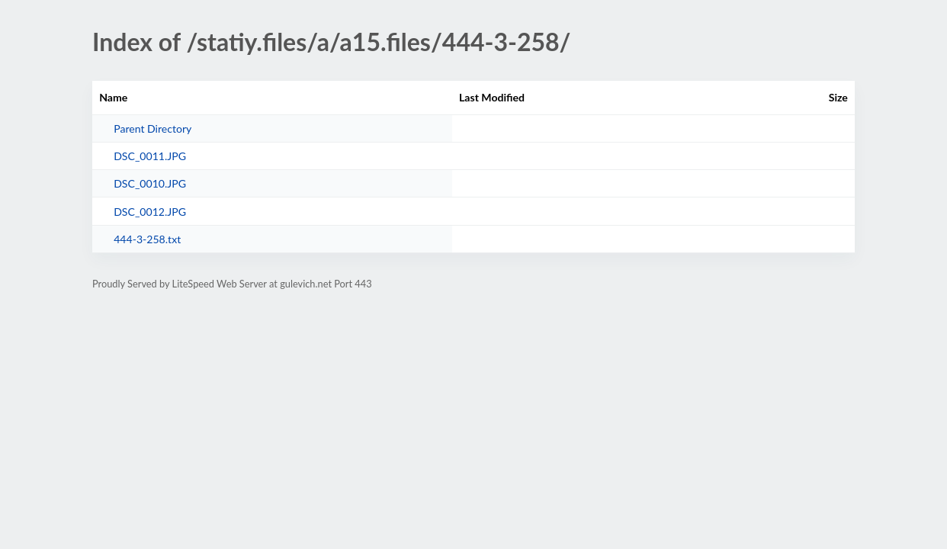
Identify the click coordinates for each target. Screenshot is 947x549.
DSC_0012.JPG (150, 211)
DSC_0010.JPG (150, 183)
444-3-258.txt (147, 239)
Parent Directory (152, 128)
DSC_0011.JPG (150, 155)
